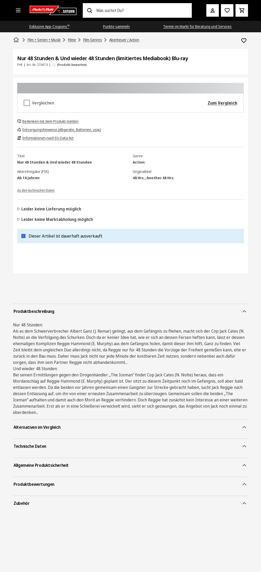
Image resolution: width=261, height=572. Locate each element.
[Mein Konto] (212, 10)
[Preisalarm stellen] (227, 10)
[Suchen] (89, 10)
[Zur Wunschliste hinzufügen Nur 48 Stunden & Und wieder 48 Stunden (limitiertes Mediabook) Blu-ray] (244, 40)
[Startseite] (16, 40)
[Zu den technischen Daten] (36, 190)
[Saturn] (53, 10)
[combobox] (142, 10)
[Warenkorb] (241, 10)
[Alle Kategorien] (18, 10)
